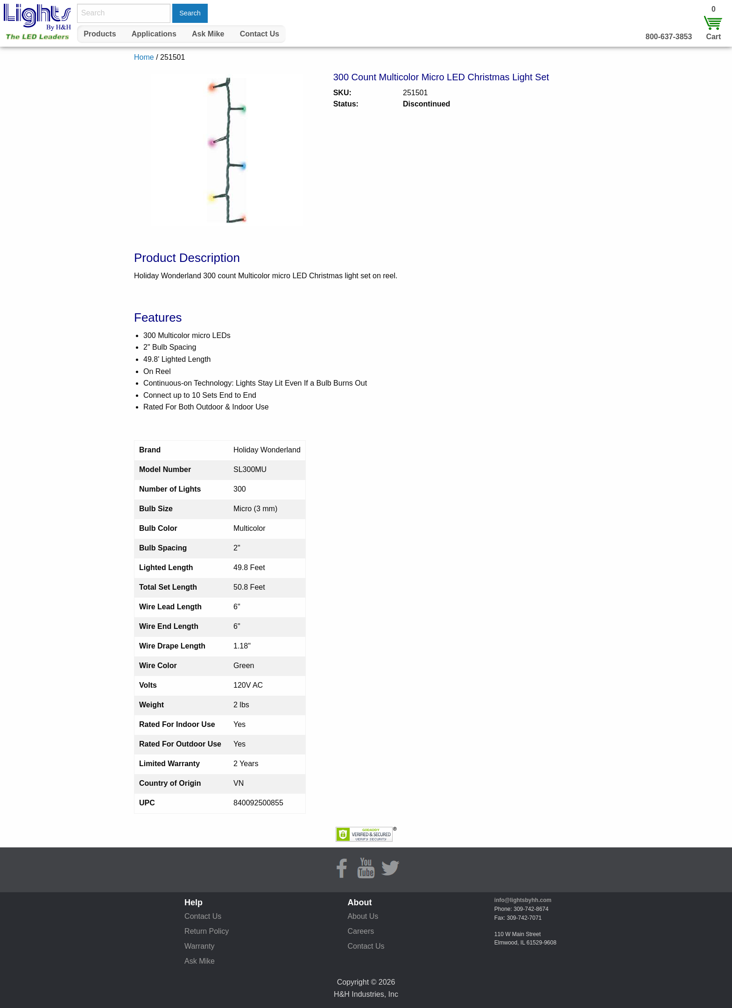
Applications (154, 34)
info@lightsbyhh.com (522, 900)
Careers (360, 931)
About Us (362, 916)
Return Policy (206, 931)
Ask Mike (208, 34)
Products (100, 34)
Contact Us (259, 34)
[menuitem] (100, 34)
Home (144, 57)
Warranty (199, 946)
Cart (713, 37)
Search (190, 13)
